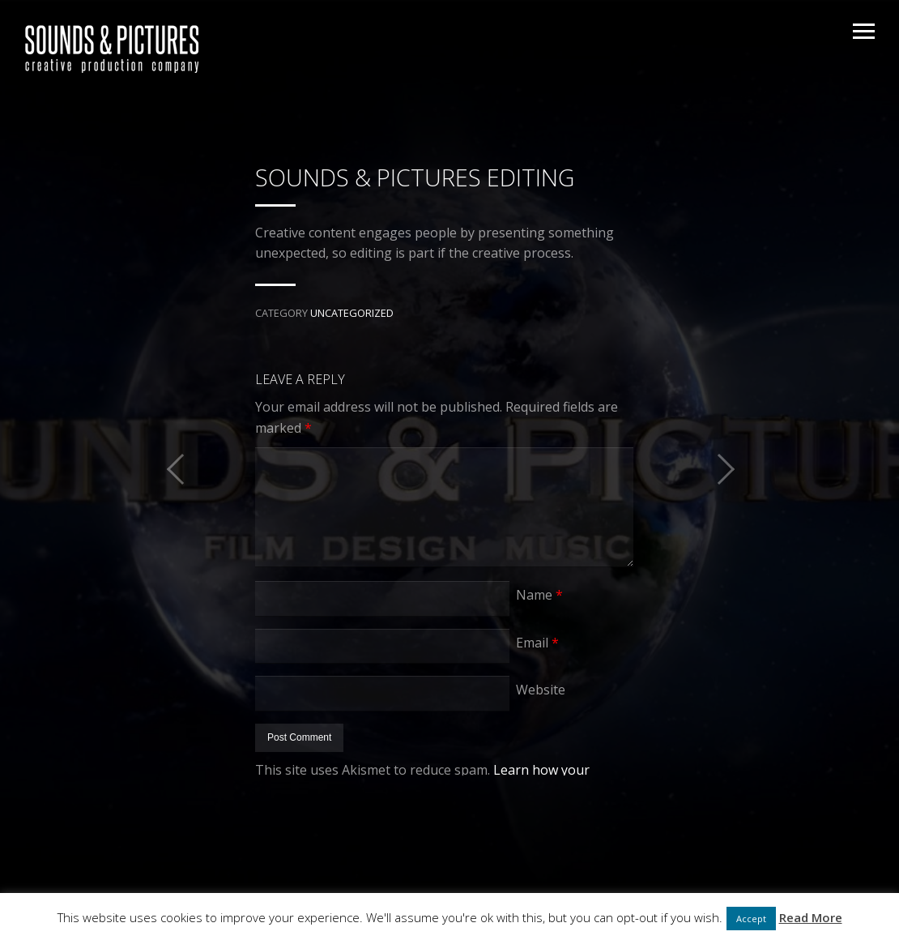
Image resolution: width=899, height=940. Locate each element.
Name (539, 595)
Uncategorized (352, 313)
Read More (810, 917)
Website (540, 690)
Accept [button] (751, 918)
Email (537, 643)
